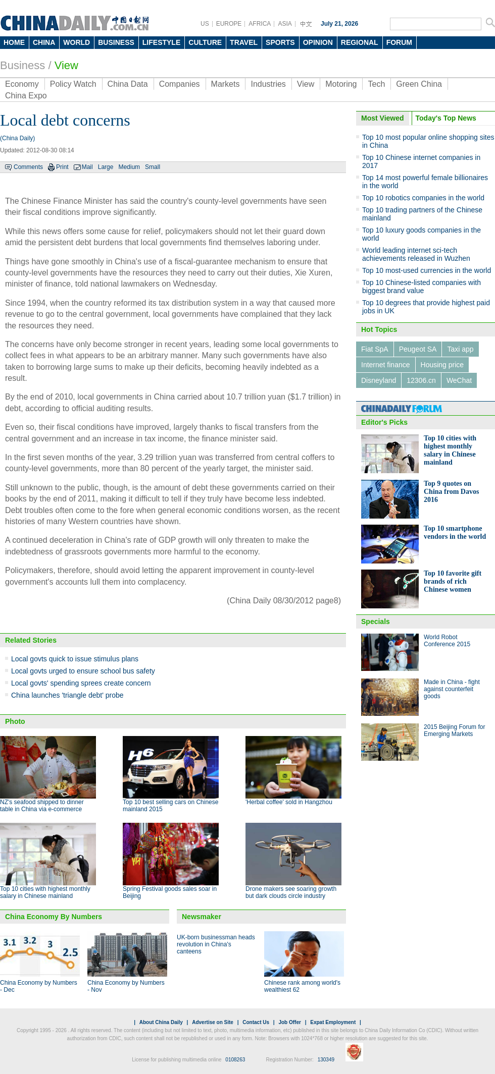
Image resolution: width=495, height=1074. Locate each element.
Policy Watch (73, 84)
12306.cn (421, 380)
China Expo (26, 95)
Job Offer (289, 1022)
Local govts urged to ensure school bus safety (83, 671)
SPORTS (280, 42)
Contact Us (255, 1022)
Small (152, 167)
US (205, 23)
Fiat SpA (374, 349)
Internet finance (385, 365)
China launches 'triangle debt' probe (67, 695)
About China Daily (161, 1022)
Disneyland (378, 380)
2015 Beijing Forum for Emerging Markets (454, 730)
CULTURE (205, 42)
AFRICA (260, 23)
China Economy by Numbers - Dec (38, 986)
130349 (326, 1059)
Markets (225, 84)
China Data (128, 84)
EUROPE (229, 23)
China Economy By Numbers (53, 917)
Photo (15, 721)
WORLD (76, 42)
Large (106, 167)
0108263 (235, 1059)
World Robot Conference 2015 (447, 641)
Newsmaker (201, 917)
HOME (14, 42)
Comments (28, 167)
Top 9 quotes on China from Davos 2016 (451, 491)
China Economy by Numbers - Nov (126, 986)
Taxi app (460, 349)
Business (22, 65)
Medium (129, 167)
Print (62, 167)
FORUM (399, 42)
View (66, 65)
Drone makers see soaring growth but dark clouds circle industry (290, 892)
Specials (375, 621)
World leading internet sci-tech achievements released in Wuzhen (416, 254)
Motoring (341, 84)
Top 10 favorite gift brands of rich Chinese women (452, 581)
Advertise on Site (212, 1022)
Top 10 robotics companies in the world (423, 198)
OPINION (318, 42)
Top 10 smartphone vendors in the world (455, 532)
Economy (22, 84)
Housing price (442, 365)
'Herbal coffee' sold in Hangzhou (288, 802)
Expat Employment (333, 1022)
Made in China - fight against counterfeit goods (452, 689)
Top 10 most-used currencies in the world (426, 270)
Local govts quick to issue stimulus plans (74, 659)
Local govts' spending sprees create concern (81, 683)
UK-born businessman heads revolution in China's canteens (216, 944)
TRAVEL (244, 42)
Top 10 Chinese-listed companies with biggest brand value (421, 286)
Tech (376, 84)
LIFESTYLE (161, 42)
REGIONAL (359, 42)
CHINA (44, 42)
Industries (268, 84)
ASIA (284, 23)
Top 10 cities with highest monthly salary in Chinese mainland (45, 892)
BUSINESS (116, 42)
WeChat (459, 380)
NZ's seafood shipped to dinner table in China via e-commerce (42, 806)
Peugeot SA (418, 349)
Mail (87, 167)
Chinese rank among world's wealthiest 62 (302, 986)
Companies (179, 84)
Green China (419, 84)
